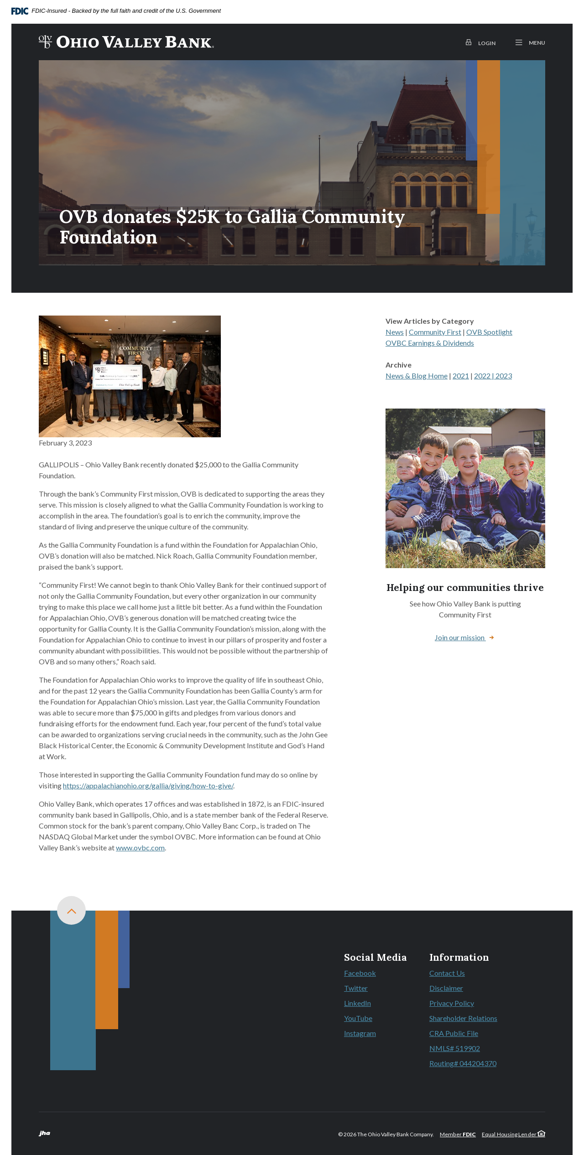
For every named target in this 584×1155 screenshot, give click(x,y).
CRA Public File (453, 1033)
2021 (461, 375)
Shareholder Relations (463, 1018)
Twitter (375, 989)
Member (458, 1134)
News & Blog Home (417, 375)
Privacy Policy (451, 1003)
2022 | (484, 375)
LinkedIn (375, 1004)
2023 (503, 375)
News (395, 331)
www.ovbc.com (140, 847)
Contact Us (447, 973)
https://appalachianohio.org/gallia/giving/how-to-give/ (148, 785)
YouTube (375, 1019)
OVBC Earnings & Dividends (430, 342)
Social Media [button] (375, 957)
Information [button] (459, 957)
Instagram (375, 1034)
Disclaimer (446, 988)
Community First (435, 331)
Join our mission (460, 637)
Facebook (375, 974)
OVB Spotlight (489, 331)
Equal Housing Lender (513, 1134)
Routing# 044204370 (462, 1063)
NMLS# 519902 (454, 1048)
